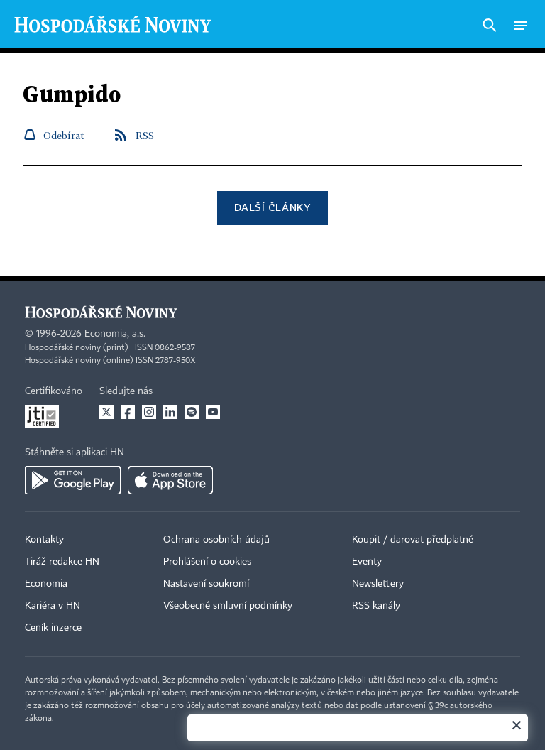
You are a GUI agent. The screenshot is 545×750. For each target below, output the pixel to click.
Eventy (367, 562)
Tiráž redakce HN (62, 562)
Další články (272, 207)
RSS (145, 135)
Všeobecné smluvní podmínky (227, 606)
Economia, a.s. (114, 334)
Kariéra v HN (52, 606)
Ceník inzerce (53, 628)
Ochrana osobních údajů (216, 540)
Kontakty (44, 540)
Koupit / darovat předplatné (412, 540)
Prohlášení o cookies (207, 562)
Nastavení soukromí (206, 584)
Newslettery (378, 584)
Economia (46, 584)
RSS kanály (376, 606)
